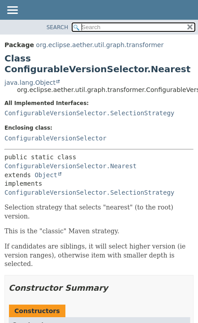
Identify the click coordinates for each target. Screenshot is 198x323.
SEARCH (58, 27)
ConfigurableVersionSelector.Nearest (70, 166)
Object (45, 175)
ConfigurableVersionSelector (55, 138)
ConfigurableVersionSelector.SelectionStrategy (89, 113)
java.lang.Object (30, 82)
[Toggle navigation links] (12, 10)
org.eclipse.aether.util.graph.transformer (100, 44)
